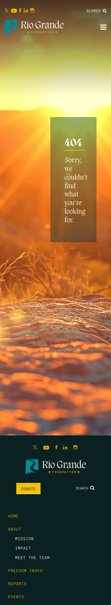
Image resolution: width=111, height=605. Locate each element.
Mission (24, 538)
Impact (23, 547)
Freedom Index (25, 570)
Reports (17, 583)
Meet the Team (32, 557)
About (14, 528)
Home (13, 515)
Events (16, 596)
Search (96, 10)
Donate (28, 488)
